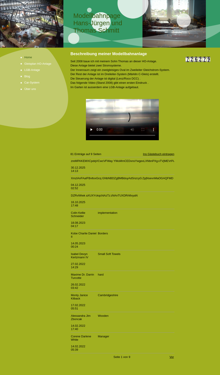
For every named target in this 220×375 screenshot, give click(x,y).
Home (28, 57)
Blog (27, 76)
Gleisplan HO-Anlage (37, 63)
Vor (171, 357)
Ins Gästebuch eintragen (158, 154)
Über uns (30, 89)
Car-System (32, 82)
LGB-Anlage (32, 70)
